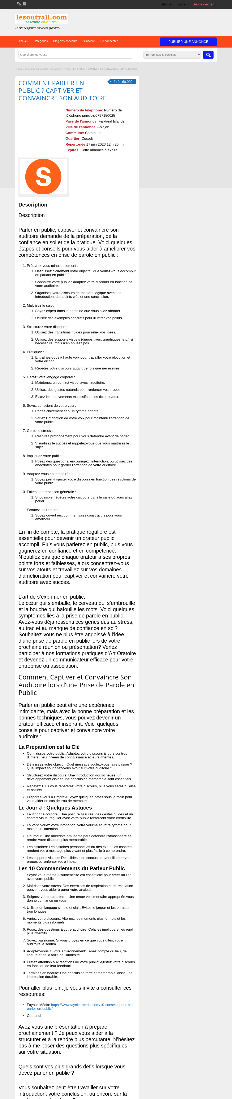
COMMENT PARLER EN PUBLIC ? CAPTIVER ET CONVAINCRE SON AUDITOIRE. (63, 90)
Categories (41, 41)
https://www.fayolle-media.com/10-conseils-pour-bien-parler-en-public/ (81, 1007)
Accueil (23, 41)
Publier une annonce (188, 42)
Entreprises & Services (36, 69)
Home (19, 69)
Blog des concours (65, 41)
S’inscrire (89, 41)
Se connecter (203, 4)
